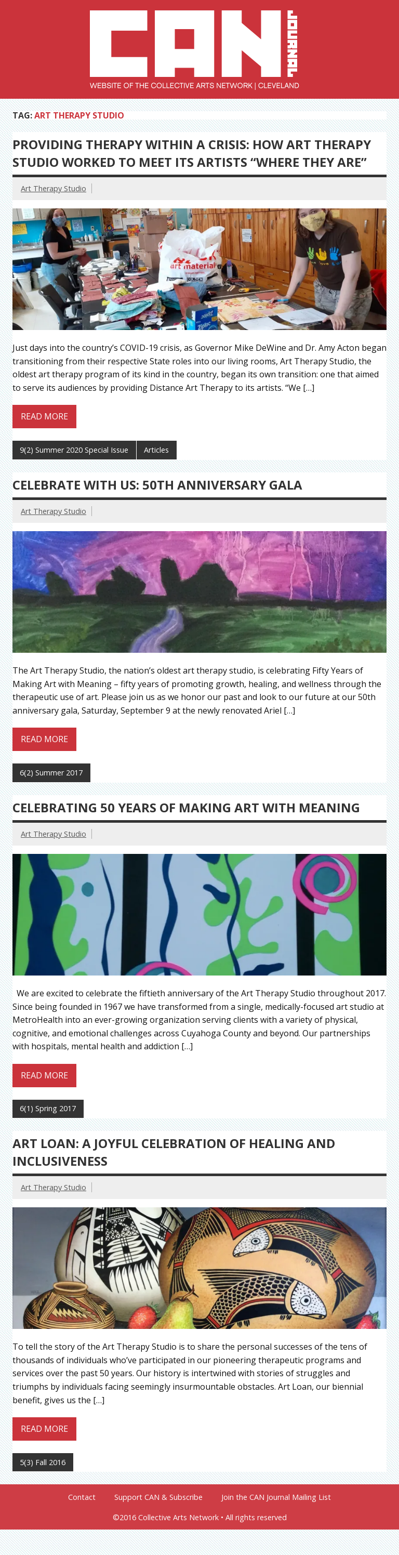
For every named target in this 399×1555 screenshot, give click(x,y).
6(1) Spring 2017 (48, 1108)
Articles (156, 450)
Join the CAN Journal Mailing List (276, 1497)
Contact (82, 1497)
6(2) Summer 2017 (51, 773)
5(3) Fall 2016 (42, 1462)
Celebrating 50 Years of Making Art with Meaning (186, 807)
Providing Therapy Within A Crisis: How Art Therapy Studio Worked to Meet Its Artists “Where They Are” (191, 153)
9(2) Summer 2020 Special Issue (74, 450)
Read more (44, 416)
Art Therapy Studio (53, 188)
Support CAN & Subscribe (158, 1497)
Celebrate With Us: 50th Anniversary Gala (157, 484)
